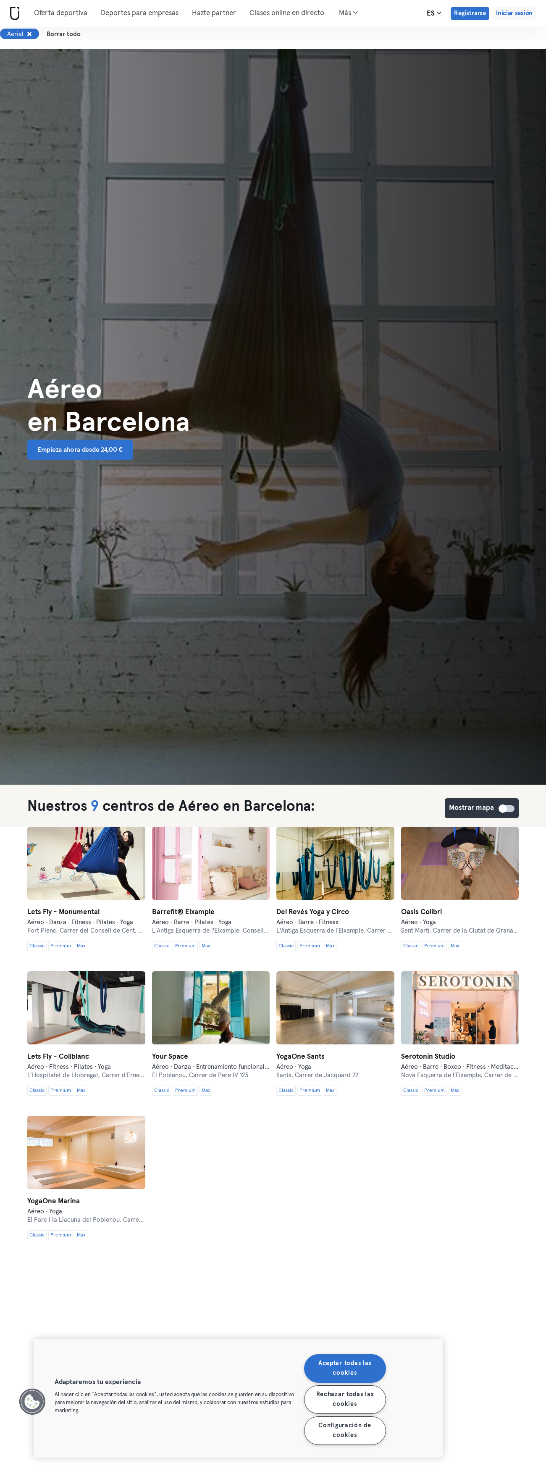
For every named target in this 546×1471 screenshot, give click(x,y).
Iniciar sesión (514, 13)
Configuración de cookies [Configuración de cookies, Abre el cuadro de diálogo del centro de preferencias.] (344, 1430)
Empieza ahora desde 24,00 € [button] (80, 449)
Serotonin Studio (428, 1056)
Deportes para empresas (139, 13)
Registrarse (470, 13)
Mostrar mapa (506, 808)
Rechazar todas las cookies (345, 1399)
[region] (238, 1398)
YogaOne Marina (53, 1201)
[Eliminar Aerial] (29, 34)
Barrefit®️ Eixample (183, 912)
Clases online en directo (286, 13)
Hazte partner (214, 13)
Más (348, 12)
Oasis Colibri (421, 912)
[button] (32, 1401)
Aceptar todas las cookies (344, 1368)
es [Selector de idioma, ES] (434, 13)
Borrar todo (64, 34)
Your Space (170, 1056)
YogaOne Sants (300, 1056)
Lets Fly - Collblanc (58, 1056)
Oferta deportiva (60, 13)
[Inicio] (13, 13)
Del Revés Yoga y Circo (312, 912)
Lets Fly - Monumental (63, 912)
